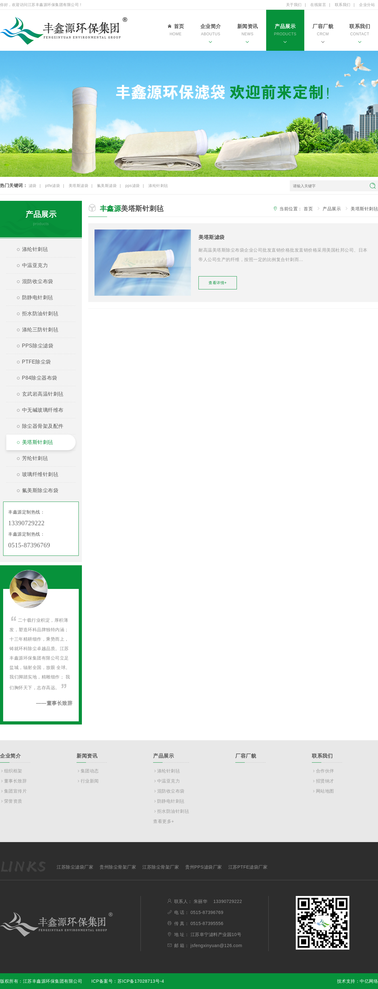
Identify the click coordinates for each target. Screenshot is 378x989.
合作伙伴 (323, 770)
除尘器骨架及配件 (37, 427)
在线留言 (318, 5)
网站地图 (323, 791)
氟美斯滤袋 (107, 185)
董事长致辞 (13, 780)
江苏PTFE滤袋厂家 (248, 867)
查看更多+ (163, 821)
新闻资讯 (247, 35)
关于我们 (294, 5)
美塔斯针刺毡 (32, 443)
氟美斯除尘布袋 (34, 491)
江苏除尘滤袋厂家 (75, 867)
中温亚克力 (29, 266)
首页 (175, 31)
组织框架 (11, 770)
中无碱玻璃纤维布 (37, 411)
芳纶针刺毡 (29, 459)
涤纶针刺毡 (158, 185)
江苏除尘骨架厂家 (160, 867)
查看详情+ (218, 283)
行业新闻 (88, 780)
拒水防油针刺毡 (34, 314)
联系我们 (343, 5)
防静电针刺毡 (32, 298)
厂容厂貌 (322, 35)
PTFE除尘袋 (31, 362)
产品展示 (285, 35)
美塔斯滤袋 (79, 185)
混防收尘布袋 (32, 282)
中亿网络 (369, 981)
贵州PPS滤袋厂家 (203, 867)
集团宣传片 (13, 791)
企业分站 (367, 5)
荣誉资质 (11, 801)
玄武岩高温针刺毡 (37, 395)
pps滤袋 (132, 185)
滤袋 (33, 185)
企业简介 (210, 35)
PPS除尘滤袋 (32, 346)
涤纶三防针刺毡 (34, 330)
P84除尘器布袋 (34, 378)
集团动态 (88, 770)
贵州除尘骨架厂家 (118, 867)
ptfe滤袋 (52, 185)
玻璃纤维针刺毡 (34, 475)
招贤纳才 (323, 780)
